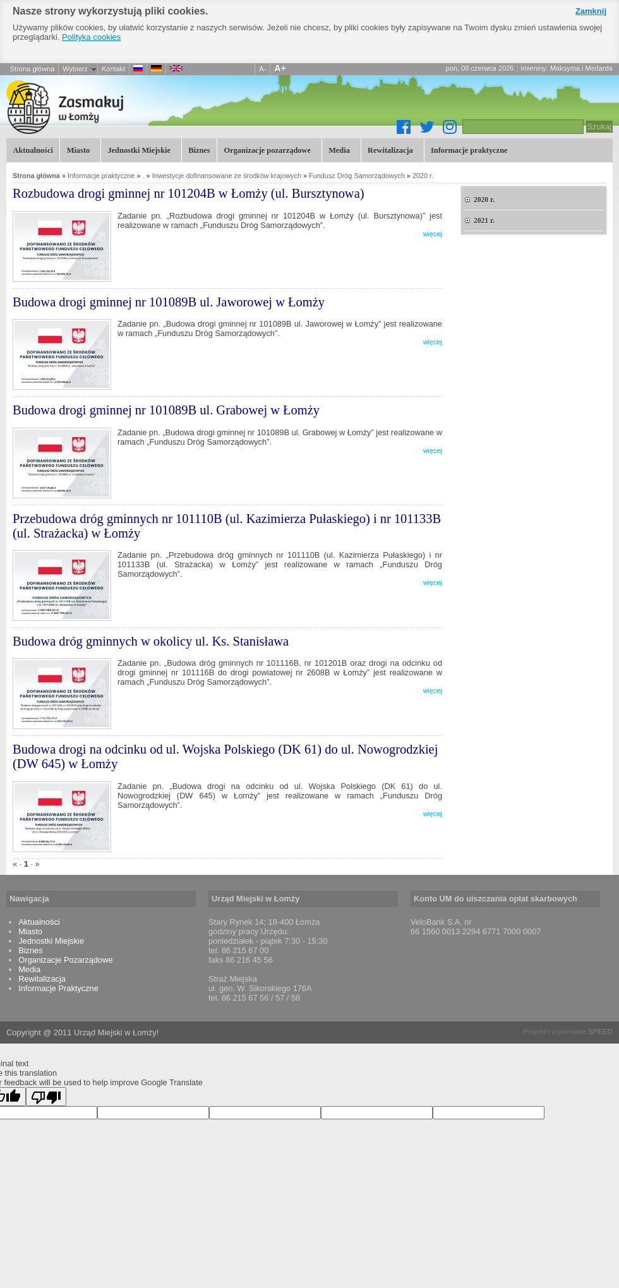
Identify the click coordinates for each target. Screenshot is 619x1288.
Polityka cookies (91, 37)
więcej (432, 234)
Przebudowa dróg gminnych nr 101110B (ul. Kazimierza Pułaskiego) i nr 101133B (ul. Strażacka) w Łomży (227, 526)
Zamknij (590, 11)
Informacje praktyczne (468, 149)
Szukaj (599, 126)
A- (262, 69)
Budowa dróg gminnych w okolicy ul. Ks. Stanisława (151, 641)
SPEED (600, 1031)
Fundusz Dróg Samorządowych (357, 175)
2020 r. (422, 175)
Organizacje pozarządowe (266, 149)
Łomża (132, 106)
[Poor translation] (46, 1096)
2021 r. (484, 220)
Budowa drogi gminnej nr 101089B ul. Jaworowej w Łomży (169, 302)
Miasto (76, 149)
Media (338, 149)
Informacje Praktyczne (58, 988)
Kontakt (113, 69)
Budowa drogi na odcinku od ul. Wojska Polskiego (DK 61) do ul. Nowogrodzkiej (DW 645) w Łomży (225, 756)
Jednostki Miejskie (137, 149)
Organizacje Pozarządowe (65, 960)
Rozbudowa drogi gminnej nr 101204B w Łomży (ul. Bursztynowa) (188, 193)
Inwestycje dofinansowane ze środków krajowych (226, 175)
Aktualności (32, 150)
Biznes (199, 150)
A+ (280, 68)
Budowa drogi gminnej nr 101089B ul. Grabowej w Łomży (166, 410)
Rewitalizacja (389, 149)
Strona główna (32, 69)
